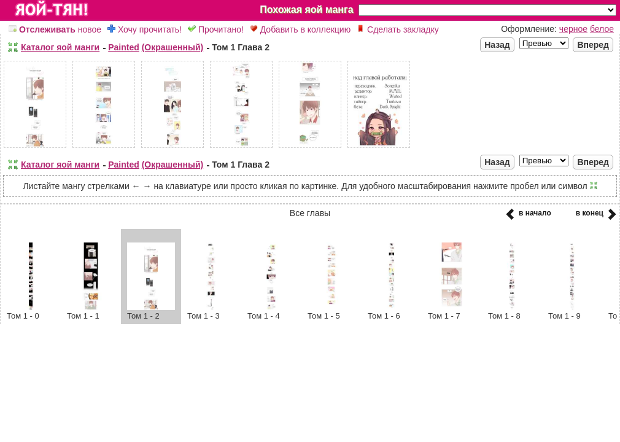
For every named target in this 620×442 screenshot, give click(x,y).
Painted (123, 47)
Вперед (593, 45)
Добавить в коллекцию (300, 29)
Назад (497, 45)
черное (573, 29)
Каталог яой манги (60, 47)
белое (602, 29)
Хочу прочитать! (144, 29)
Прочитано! (216, 29)
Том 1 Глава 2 (240, 47)
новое (55, 29)
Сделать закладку (398, 29)
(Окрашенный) (173, 47)
